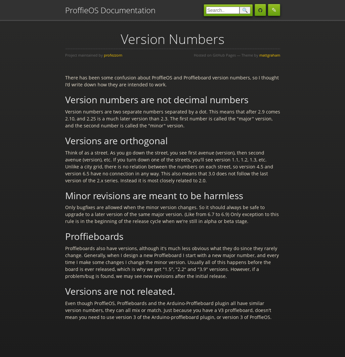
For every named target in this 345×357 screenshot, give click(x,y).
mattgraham (269, 55)
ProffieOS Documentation (110, 10)
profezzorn (113, 55)
